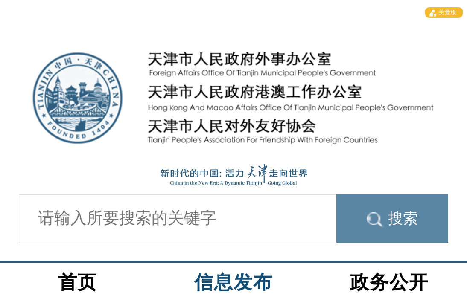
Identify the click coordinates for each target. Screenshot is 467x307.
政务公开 (389, 282)
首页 (77, 282)
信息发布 (233, 282)
